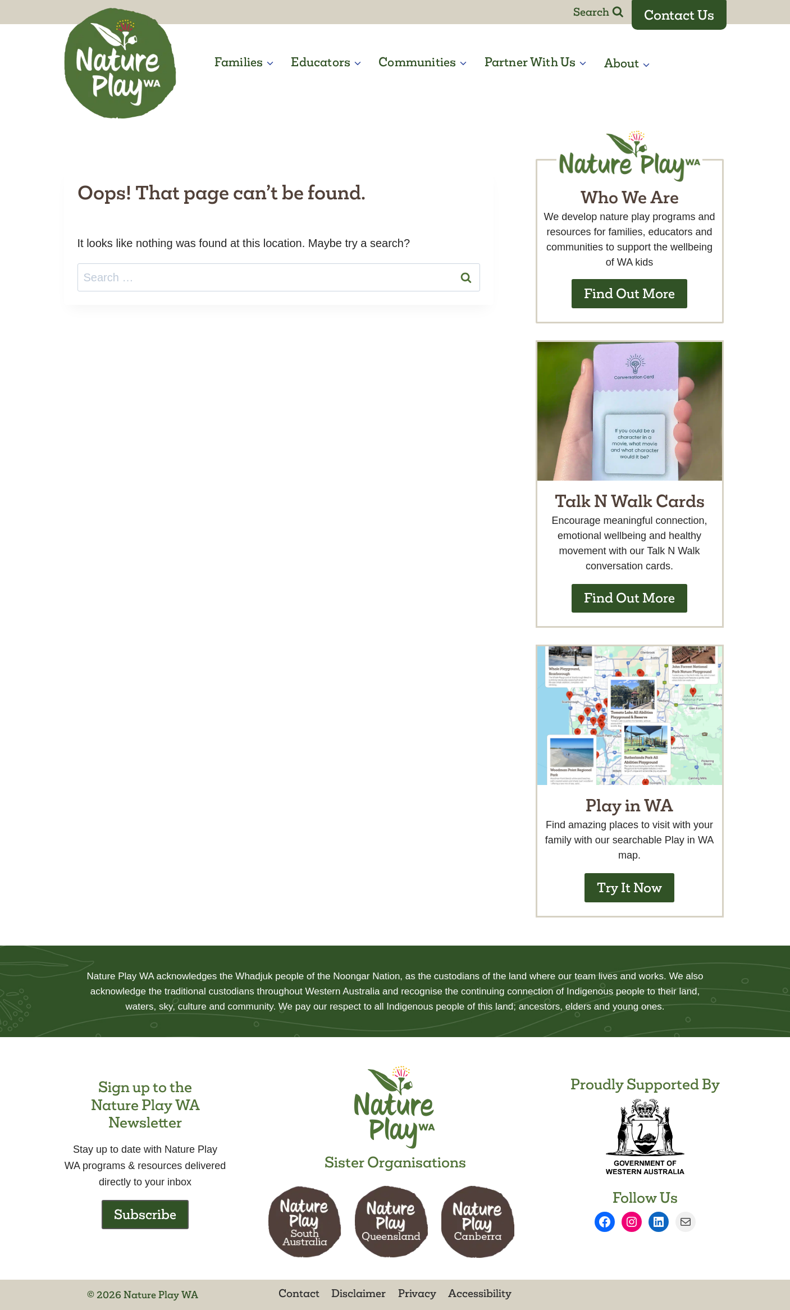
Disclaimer (358, 1293)
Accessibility (480, 1293)
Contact (298, 1293)
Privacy (417, 1293)
